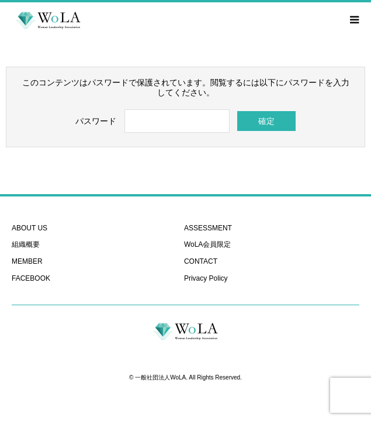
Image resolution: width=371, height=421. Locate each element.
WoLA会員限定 (207, 244)
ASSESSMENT (208, 228)
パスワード (95, 121)
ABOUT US (29, 228)
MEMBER (27, 261)
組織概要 (26, 244)
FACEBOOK (31, 278)
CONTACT (200, 261)
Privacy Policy (206, 278)
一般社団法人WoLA (160, 377)
